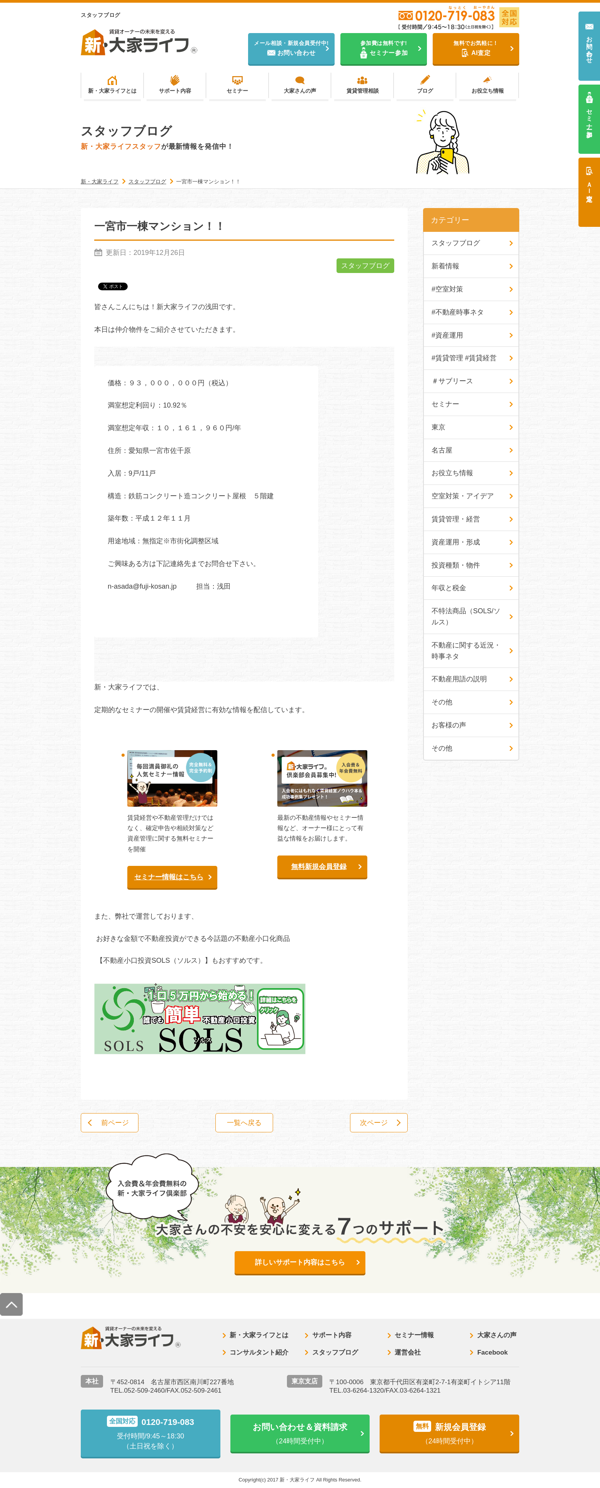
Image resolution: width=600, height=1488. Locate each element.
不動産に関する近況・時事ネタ (466, 650)
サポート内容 (175, 91)
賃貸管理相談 (363, 91)
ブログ (425, 91)
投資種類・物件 (456, 565)
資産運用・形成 (456, 542)
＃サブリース (452, 381)
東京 (438, 427)
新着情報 (445, 266)
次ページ (374, 1123)
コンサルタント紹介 (259, 1352)
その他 (442, 702)
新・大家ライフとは (112, 91)
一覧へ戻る (244, 1123)
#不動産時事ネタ (458, 312)
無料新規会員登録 (319, 866)
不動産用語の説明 (459, 679)
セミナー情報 (414, 1335)
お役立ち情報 (488, 91)
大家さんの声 (300, 91)
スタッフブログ (365, 266)
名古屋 (442, 450)
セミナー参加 (589, 116)
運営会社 (408, 1352)
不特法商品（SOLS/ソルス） (466, 616)
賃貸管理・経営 (456, 519)
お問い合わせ (589, 46)
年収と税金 (449, 588)
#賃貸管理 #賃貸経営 (464, 358)
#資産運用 (447, 335)
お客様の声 (449, 725)
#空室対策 (447, 289)
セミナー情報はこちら (168, 877)
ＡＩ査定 (589, 184)
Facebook (492, 1352)
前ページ (115, 1123)
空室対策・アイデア (463, 496)
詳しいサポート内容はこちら (300, 1262)
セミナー (237, 91)
